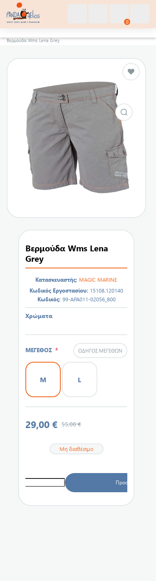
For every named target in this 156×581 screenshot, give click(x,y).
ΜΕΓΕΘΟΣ (40, 349)
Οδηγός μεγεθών (100, 350)
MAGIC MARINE (98, 279)
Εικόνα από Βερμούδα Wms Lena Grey (124, 112)
